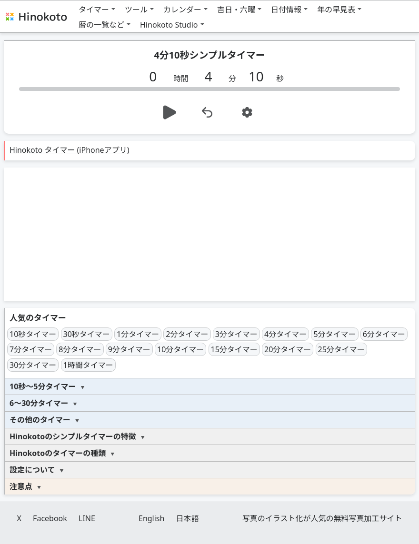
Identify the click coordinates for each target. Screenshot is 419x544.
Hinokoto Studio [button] (169, 25)
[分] (212, 76)
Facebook (50, 518)
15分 (234, 349)
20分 (287, 349)
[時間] (156, 76)
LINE (87, 518)
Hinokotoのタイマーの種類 (58, 453)
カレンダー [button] (182, 9)
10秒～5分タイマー (43, 386)
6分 (384, 334)
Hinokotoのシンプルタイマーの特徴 (73, 436)
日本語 (187, 518)
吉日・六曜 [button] (236, 9)
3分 (236, 334)
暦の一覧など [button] (101, 25)
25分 (341, 349)
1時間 (88, 365)
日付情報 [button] (286, 9)
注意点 (21, 486)
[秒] (259, 76)
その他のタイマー (40, 420)
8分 (80, 349)
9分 (129, 349)
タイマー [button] (94, 9)
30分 (33, 365)
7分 (31, 349)
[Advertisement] (209, 234)
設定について (32, 470)
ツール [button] (136, 9)
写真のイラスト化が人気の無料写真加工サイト (322, 518)
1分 (138, 334)
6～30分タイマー (39, 403)
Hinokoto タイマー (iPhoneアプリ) (69, 150)
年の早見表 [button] (336, 9)
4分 (285, 334)
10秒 (33, 334)
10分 (180, 349)
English (151, 518)
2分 (187, 334)
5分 (334, 334)
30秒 (86, 334)
